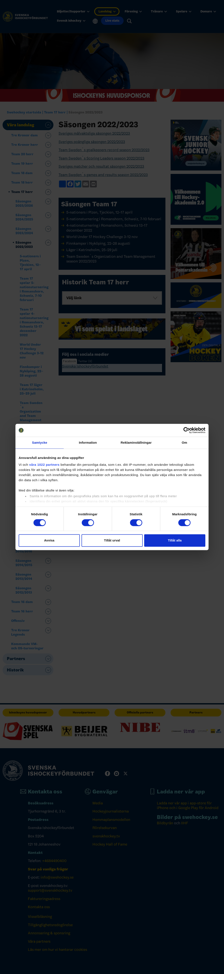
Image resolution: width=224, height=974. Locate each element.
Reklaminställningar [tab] (136, 442)
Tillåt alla (175, 540)
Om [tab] (184, 442)
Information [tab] (88, 442)
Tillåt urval (112, 540)
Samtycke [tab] (39, 442)
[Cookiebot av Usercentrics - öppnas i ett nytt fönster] (186, 430)
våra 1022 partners (44, 464)
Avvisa (49, 540)
